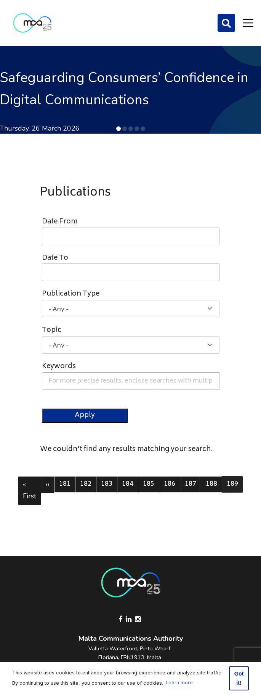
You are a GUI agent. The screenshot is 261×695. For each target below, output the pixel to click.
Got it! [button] (239, 678)
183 (109, 484)
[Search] (226, 23)
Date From (59, 222)
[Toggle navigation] (248, 23)
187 (192, 484)
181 (67, 484)
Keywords (59, 366)
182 (88, 484)
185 (151, 484)
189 (234, 484)
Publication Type (70, 294)
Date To (55, 258)
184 (130, 484)
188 (213, 484)
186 (171, 484)
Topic (51, 330)
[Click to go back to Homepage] (32, 23)
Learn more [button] (179, 682)
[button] (118, 128)
